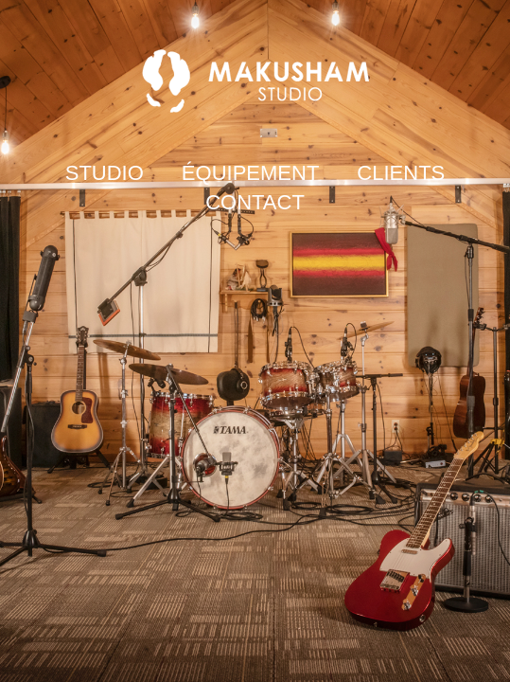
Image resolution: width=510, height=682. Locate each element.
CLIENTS (401, 173)
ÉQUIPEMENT (250, 173)
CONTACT (255, 202)
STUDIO (104, 173)
